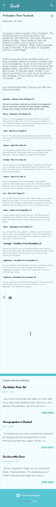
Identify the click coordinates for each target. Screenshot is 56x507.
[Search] (52, 6)
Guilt (14, 5)
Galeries (34, 501)
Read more (48, 412)
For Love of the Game (13, 457)
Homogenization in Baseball (17, 422)
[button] (52, 16)
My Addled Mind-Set (14, 387)
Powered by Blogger (28, 495)
